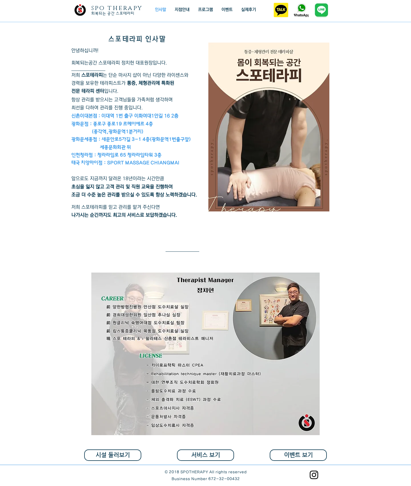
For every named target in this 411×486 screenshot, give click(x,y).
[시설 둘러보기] (112, 455)
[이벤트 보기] (298, 455)
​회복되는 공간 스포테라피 (112, 13)
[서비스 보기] (205, 455)
